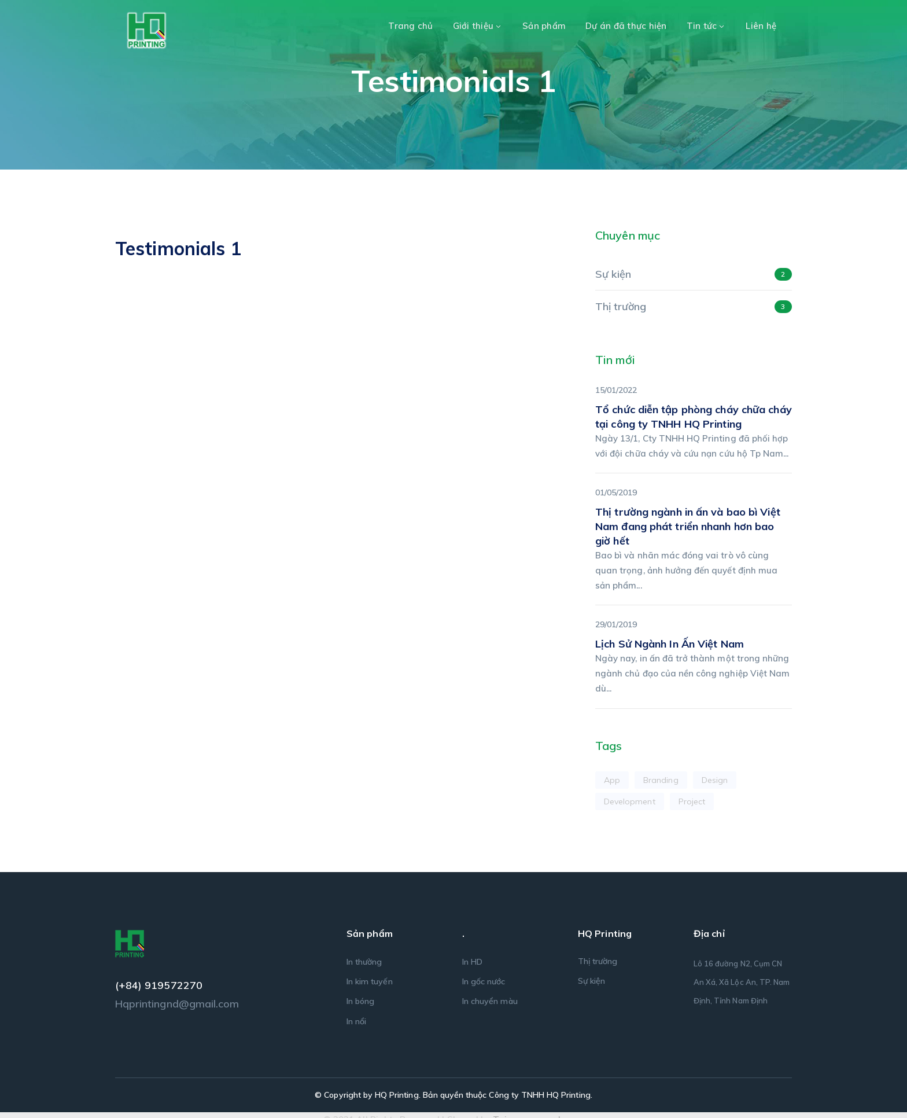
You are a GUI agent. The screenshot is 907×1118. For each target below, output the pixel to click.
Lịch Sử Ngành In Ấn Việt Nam (669, 643)
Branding (660, 780)
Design (715, 780)
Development (629, 801)
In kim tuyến (369, 981)
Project (692, 801)
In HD (472, 962)
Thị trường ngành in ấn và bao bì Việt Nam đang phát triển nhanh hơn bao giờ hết (687, 526)
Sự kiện (613, 274)
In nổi (356, 1021)
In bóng (360, 1001)
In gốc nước (484, 981)
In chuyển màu (490, 1001)
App (612, 780)
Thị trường (621, 306)
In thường (364, 962)
